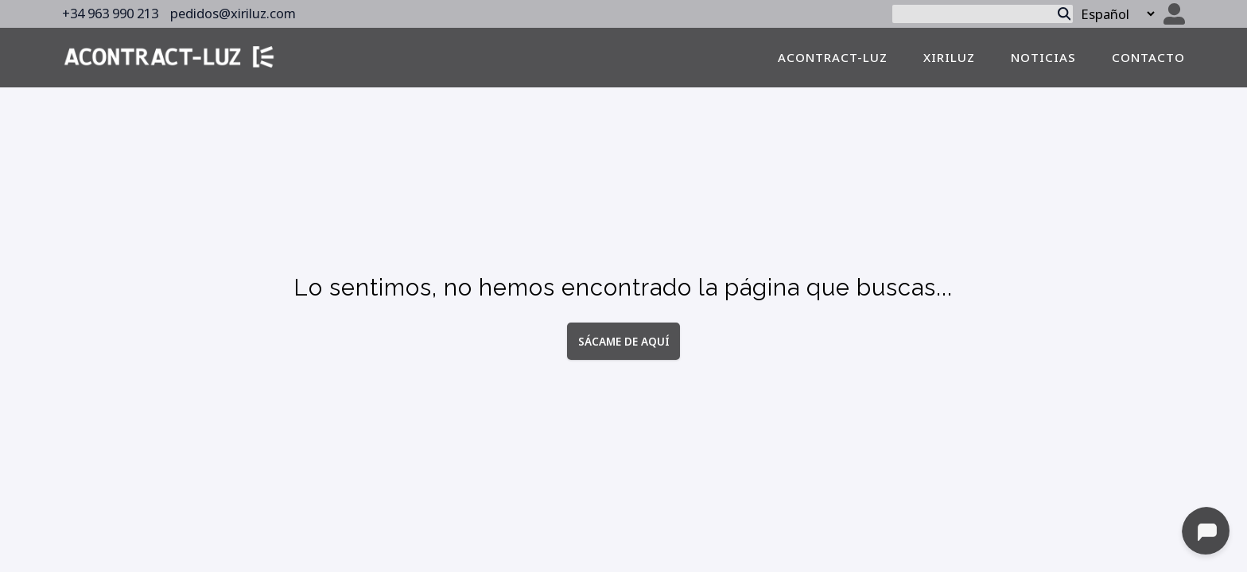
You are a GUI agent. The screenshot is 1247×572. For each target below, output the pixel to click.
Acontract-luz (833, 57)
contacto (1148, 57)
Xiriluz (949, 57)
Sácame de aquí (623, 341)
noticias (1043, 57)
